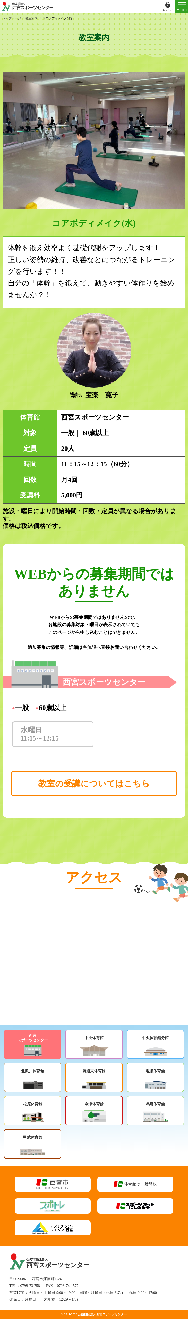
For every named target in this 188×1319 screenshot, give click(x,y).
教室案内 (31, 18)
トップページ (12, 18)
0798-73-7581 (31, 1286)
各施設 (89, 647)
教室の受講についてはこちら (94, 783)
